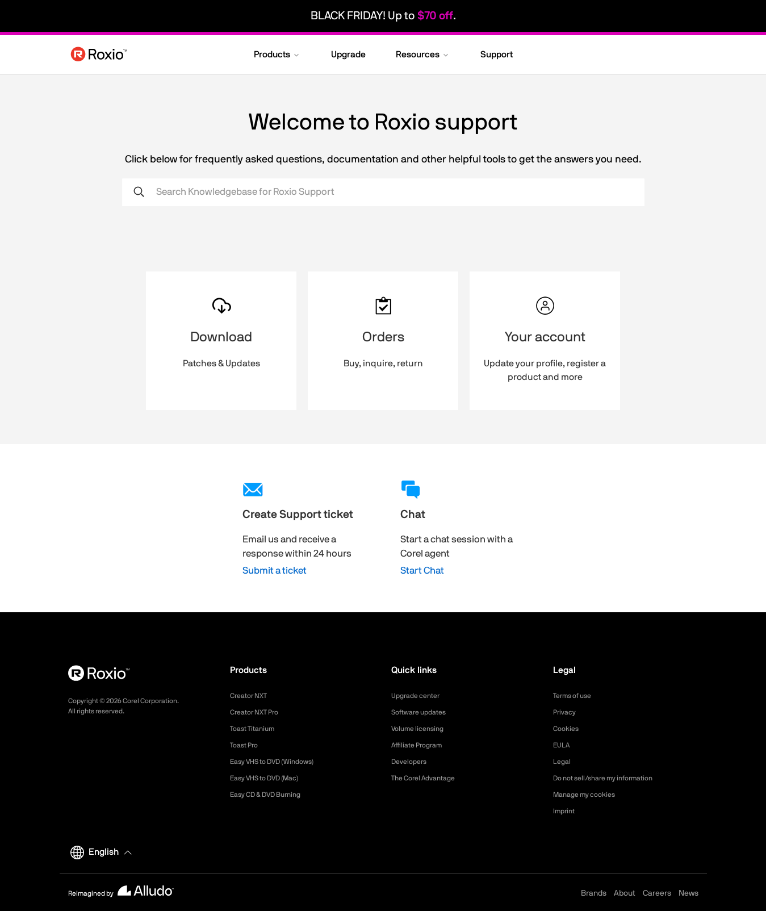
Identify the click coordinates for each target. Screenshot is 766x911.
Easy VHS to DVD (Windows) (279, 762)
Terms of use (575, 696)
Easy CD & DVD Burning (272, 795)
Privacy (566, 712)
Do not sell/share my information (612, 778)
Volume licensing (421, 729)
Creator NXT (251, 696)
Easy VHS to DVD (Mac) (271, 778)
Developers (411, 762)
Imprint (565, 811)
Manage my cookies (589, 795)
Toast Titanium (256, 729)
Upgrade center (419, 696)
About (624, 893)
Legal (563, 762)
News (688, 893)
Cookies (567, 729)
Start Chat (422, 570)
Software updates (423, 712)
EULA (562, 745)
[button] (277, 55)
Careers (657, 893)
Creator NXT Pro (258, 712)
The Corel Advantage (428, 778)
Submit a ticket (274, 570)
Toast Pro (246, 745)
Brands (593, 893)
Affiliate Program (421, 745)
